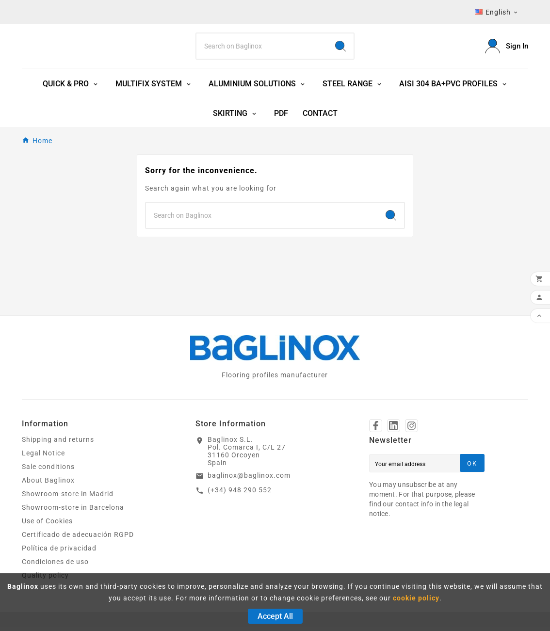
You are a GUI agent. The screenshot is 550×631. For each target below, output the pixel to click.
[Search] (261, 48)
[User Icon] (506, 48)
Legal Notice (43, 457)
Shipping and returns (58, 444)
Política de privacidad (59, 552)
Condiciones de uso (55, 566)
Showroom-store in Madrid (67, 498)
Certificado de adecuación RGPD (78, 539)
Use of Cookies (47, 525)
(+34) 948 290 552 (240, 494)
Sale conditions (48, 471)
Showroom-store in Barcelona (73, 512)
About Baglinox (48, 484)
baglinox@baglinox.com (249, 480)
